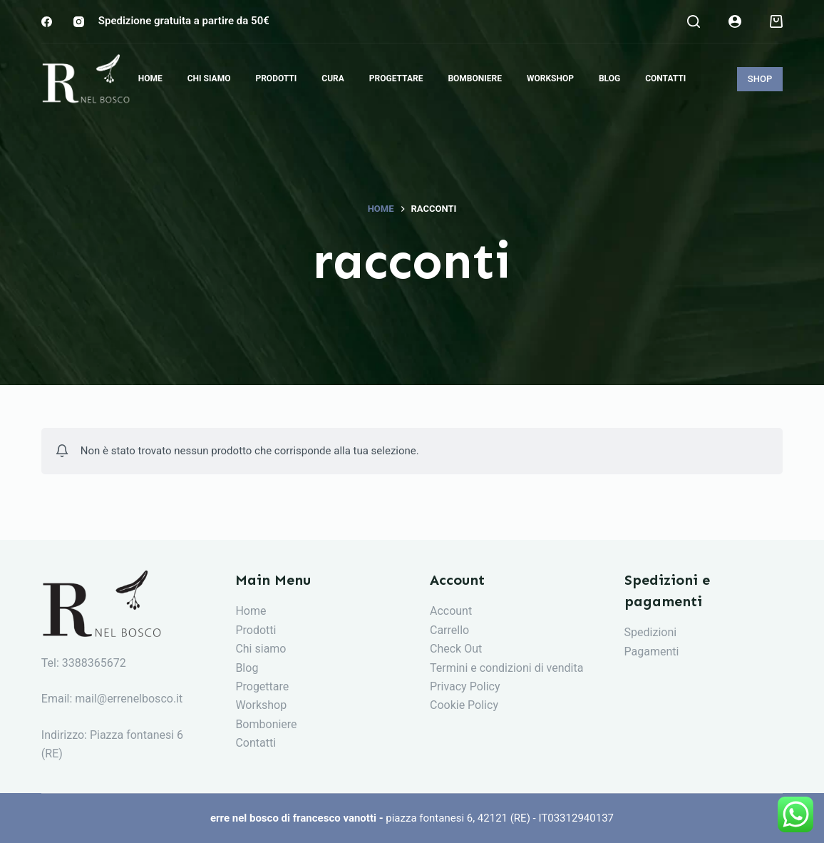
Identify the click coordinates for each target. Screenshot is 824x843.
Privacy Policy (465, 686)
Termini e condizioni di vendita (506, 668)
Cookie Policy (464, 705)
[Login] (734, 21)
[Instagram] (78, 21)
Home (250, 611)
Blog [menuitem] (609, 78)
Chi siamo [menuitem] (209, 78)
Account (451, 611)
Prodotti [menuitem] (276, 78)
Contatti (255, 743)
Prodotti (255, 630)
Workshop (261, 705)
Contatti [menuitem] (665, 78)
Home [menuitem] (150, 78)
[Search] (693, 21)
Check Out (456, 648)
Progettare (262, 686)
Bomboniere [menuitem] (475, 78)
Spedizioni (650, 632)
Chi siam (257, 648)
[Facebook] (46, 21)
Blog (246, 668)
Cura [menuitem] (332, 78)
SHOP (760, 78)
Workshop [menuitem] (550, 78)
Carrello (449, 630)
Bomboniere (266, 724)
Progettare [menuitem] (396, 78)
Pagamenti (651, 651)
